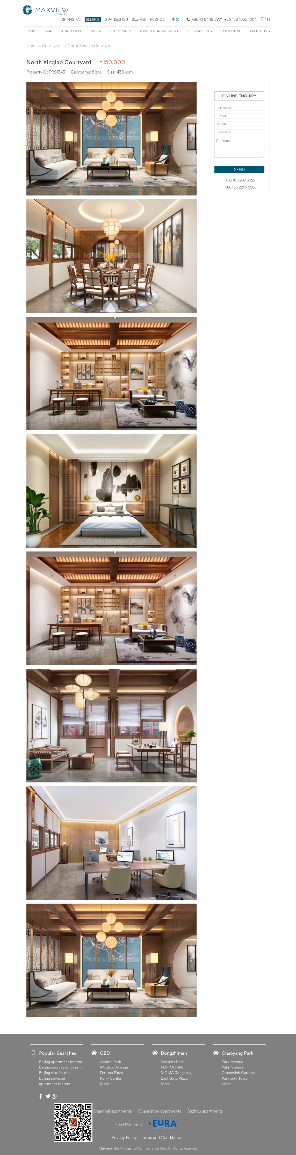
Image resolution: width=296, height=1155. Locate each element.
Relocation (199, 31)
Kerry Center (110, 1078)
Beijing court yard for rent (60, 1067)
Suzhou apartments (205, 1111)
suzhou (139, 19)
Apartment (72, 31)
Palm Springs (233, 1067)
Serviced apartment (159, 31)
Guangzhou (116, 19)
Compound (231, 31)
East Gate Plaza (174, 1078)
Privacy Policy (124, 1137)
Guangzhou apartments (159, 1111)
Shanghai (71, 19)
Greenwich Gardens (239, 1072)
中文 (175, 19)
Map (49, 31)
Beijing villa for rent (55, 1072)
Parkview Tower (235, 1078)
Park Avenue (232, 1061)
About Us (260, 31)
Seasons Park (172, 1061)
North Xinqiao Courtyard (90, 45)
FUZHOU (157, 19)
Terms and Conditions (161, 1137)
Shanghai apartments (112, 1111)
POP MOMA (172, 1067)
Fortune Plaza (111, 1072)
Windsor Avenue (114, 1067)
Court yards (52, 45)
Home (32, 31)
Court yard (120, 31)
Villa (96, 31)
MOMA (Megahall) (176, 1072)
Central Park (110, 1061)
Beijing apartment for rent (60, 1061)
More (104, 1083)
